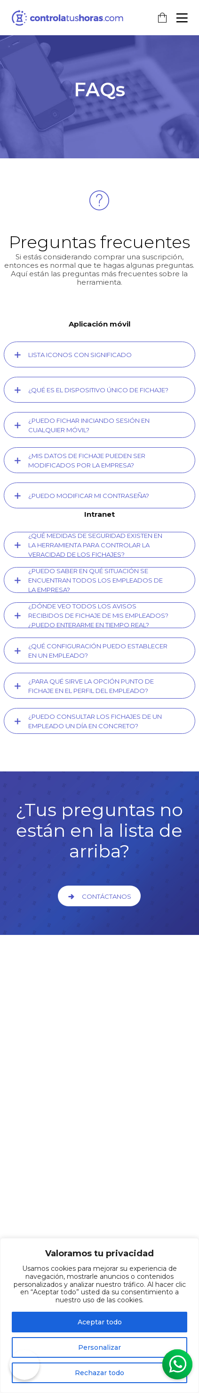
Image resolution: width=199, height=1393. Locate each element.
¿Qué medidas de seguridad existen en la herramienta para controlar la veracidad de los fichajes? (95, 545)
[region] (99, 1315)
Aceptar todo (100, 1322)
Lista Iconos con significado (80, 354)
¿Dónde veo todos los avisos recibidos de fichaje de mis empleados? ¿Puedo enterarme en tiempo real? (98, 615)
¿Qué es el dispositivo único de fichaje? (98, 390)
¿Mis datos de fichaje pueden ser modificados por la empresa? (86, 460)
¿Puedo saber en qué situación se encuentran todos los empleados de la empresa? (95, 580)
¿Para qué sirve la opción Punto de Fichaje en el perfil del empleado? (91, 685)
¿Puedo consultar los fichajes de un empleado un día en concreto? (95, 721)
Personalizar (99, 1347)
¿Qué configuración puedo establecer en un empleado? (97, 650)
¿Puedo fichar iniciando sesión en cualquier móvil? (89, 425)
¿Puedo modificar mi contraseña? (88, 495)
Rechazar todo (99, 1373)
